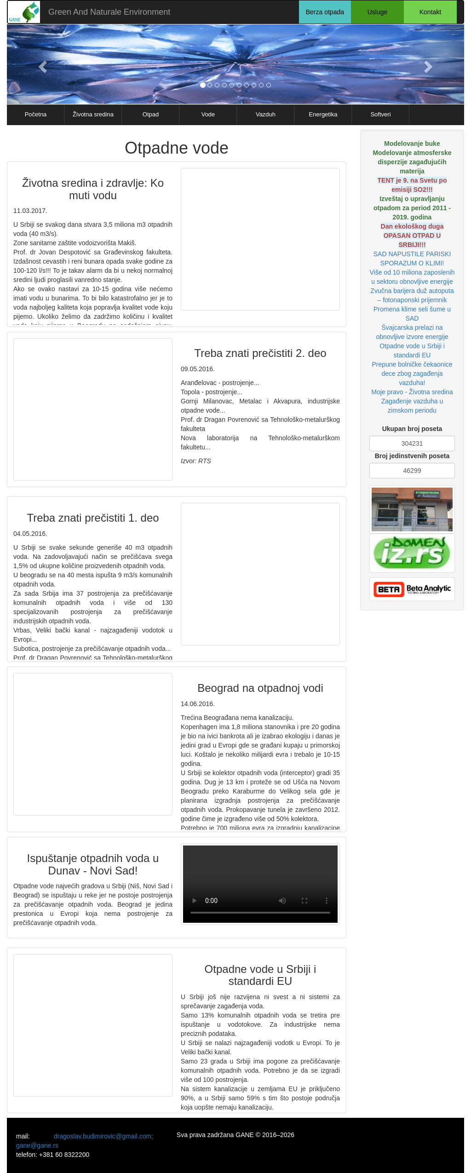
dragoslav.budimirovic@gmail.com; (103, 1136)
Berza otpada (325, 12)
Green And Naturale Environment (109, 12)
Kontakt (430, 12)
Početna (36, 114)
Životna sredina (93, 114)
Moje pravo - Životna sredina (412, 392)
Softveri (380, 114)
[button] (41, 64)
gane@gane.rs (37, 1145)
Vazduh (266, 114)
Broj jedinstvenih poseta (412, 456)
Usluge (378, 12)
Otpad (151, 114)
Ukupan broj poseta (412, 428)
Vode (208, 114)
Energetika (323, 114)
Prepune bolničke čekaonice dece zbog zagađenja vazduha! (412, 373)
